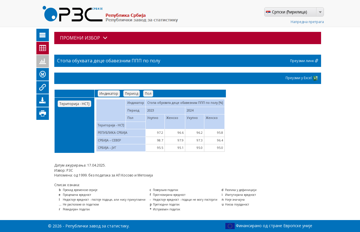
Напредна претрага (307, 21)
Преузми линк (304, 60)
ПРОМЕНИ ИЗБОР (83, 38)
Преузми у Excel (302, 78)
